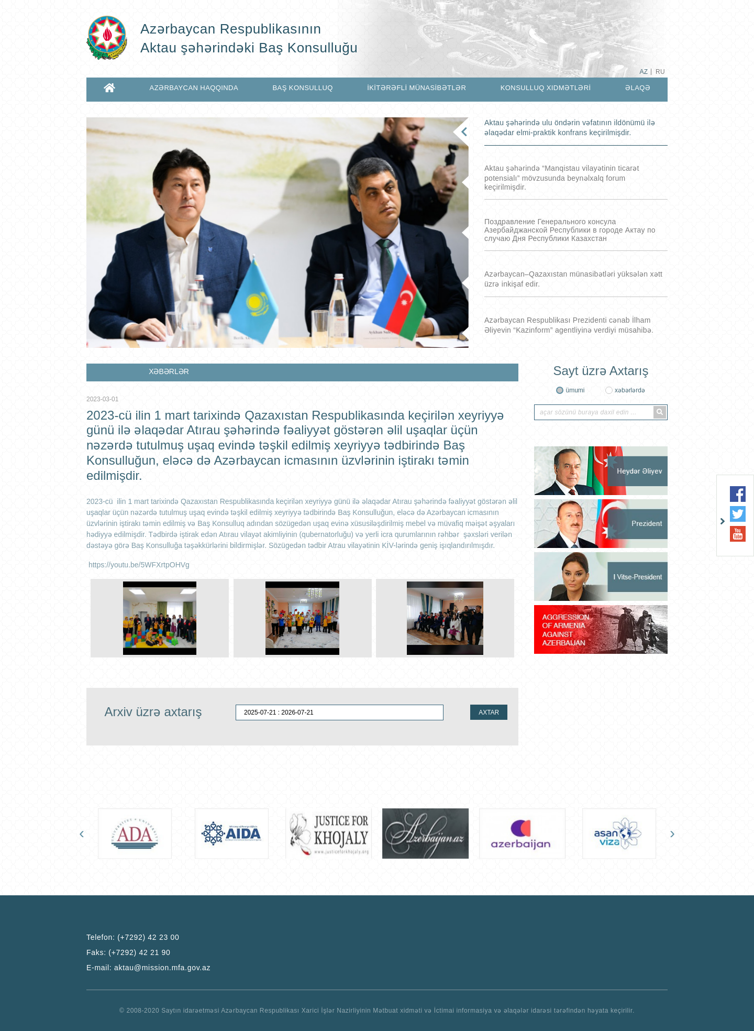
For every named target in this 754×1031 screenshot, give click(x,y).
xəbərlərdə (630, 390)
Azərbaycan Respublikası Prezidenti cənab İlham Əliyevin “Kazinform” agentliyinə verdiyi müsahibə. (568, 325)
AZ (643, 72)
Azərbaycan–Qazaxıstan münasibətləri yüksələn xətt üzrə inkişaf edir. (573, 279)
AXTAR (489, 712)
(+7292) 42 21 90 (139, 952)
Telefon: (132, 937)
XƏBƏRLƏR (169, 371)
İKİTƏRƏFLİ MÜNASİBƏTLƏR (416, 88)
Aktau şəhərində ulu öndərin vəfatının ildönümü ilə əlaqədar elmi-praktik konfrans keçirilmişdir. (569, 127)
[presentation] (81, 833)
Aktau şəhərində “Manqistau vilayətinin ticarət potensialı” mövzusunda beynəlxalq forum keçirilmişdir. (561, 177)
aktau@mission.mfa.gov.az (162, 967)
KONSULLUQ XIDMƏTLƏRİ (546, 88)
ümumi (575, 390)
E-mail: (148, 967)
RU (660, 72)
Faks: (128, 952)
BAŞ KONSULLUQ (302, 88)
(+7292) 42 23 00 (148, 937)
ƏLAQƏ (637, 88)
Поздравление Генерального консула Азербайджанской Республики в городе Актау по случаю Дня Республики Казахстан (570, 230)
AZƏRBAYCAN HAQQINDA (194, 88)
